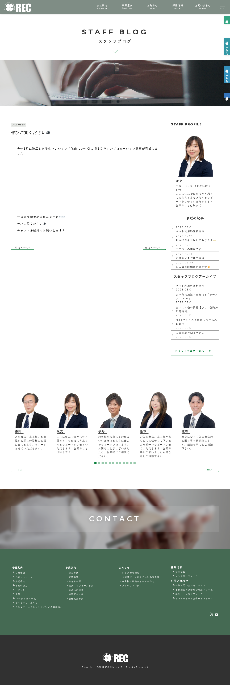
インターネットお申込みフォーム (194, 598)
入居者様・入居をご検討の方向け (141, 577)
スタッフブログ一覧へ (193, 350)
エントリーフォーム (186, 576)
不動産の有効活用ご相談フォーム (194, 589)
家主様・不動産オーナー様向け (139, 581)
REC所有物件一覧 (25, 598)
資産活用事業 (76, 590)
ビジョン (20, 590)
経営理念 (20, 581)
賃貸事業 (74, 573)
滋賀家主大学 (76, 594)
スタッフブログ (131, 586)
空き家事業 (75, 581)
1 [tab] (95, 463)
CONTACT (115, 508)
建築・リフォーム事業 (81, 586)
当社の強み (21, 586)
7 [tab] (117, 463)
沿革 (17, 594)
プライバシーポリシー (28, 603)
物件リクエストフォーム (189, 594)
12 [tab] (134, 463)
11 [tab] (131, 463)
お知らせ (125, 567)
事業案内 (71, 567)
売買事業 (74, 577)
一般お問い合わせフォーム (190, 585)
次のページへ (153, 247)
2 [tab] (99, 463)
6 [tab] (113, 463)
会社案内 (18, 567)
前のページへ (23, 247)
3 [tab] (103, 463)
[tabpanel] (32, 421)
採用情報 (180, 572)
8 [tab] (120, 463)
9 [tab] (124, 463)
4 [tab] (106, 463)
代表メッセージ (24, 577)
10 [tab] (127, 463)
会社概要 (20, 573)
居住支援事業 (76, 598)
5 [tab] (110, 463)
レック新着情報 (131, 573)
